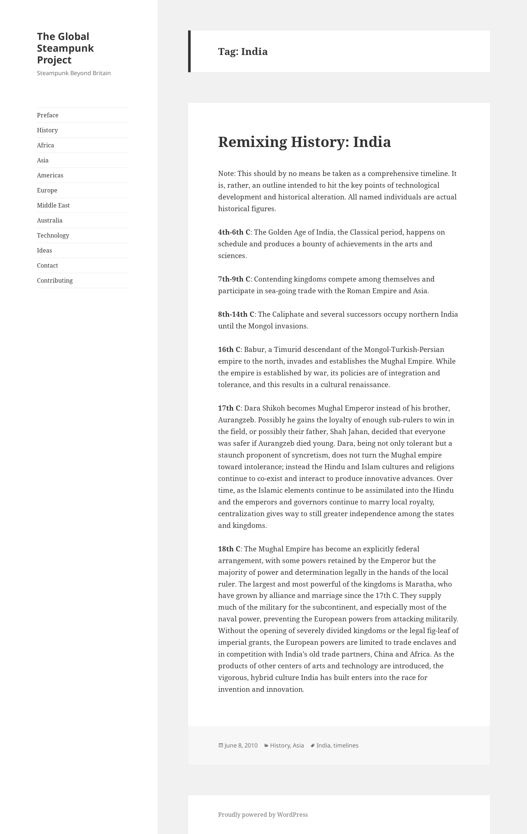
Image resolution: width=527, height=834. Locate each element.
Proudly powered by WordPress (263, 815)
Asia (43, 160)
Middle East (53, 205)
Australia (50, 220)
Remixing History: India (304, 141)
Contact (47, 265)
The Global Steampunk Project (65, 47)
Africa (45, 145)
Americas (50, 175)
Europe (47, 190)
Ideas (44, 250)
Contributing (55, 280)
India (323, 745)
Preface (48, 115)
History (47, 130)
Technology (53, 235)
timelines (346, 745)
